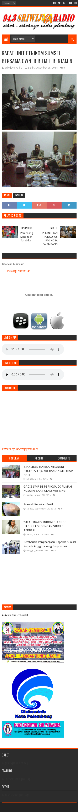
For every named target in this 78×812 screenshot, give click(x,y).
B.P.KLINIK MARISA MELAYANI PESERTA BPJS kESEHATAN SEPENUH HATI (48, 470)
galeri (19, 195)
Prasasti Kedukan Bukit (38, 504)
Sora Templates (33, 807)
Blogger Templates (56, 807)
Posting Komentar (18, 270)
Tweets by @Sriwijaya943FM (20, 449)
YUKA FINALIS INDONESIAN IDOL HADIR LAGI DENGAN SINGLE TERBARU (46, 526)
